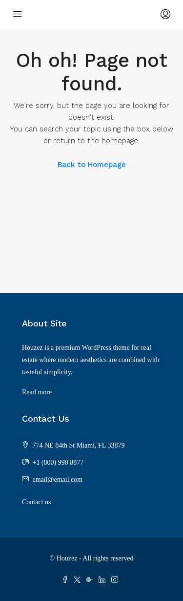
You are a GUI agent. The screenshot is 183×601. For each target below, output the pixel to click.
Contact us (36, 502)
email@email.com (58, 479)
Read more (37, 392)
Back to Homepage (92, 164)
